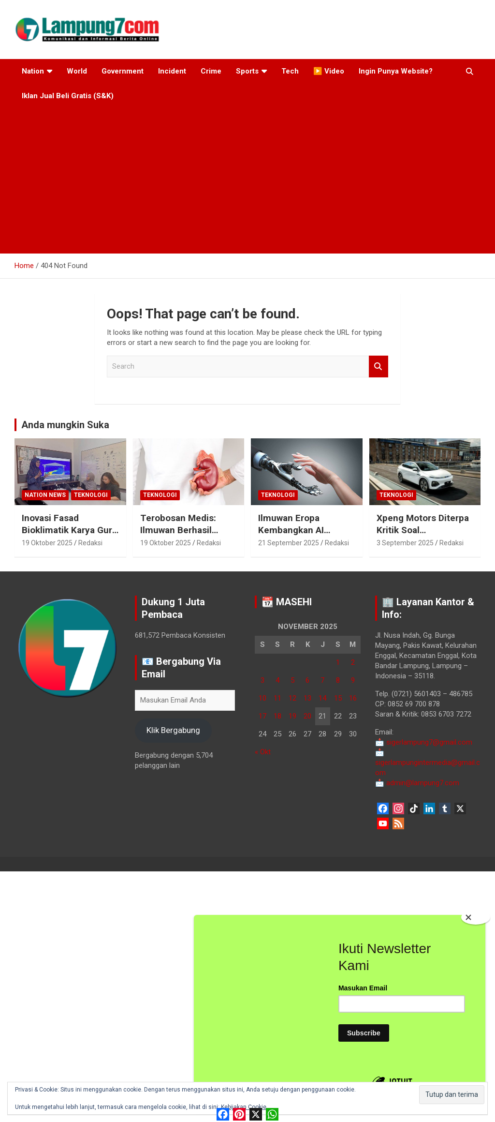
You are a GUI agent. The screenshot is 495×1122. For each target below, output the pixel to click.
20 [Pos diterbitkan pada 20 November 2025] (307, 716)
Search (378, 366)
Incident (172, 71)
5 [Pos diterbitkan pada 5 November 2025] (292, 680)
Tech (290, 71)
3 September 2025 (405, 543)
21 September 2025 (288, 543)
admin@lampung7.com (417, 782)
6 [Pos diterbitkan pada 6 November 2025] (307, 680)
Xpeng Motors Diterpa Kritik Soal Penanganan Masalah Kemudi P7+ (423, 535)
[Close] (475, 917)
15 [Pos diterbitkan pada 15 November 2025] (338, 698)
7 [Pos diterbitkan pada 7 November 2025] (322, 680)
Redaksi (90, 543)
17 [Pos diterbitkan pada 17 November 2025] (262, 716)
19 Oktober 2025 (47, 543)
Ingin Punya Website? (396, 71)
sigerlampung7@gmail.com (423, 742)
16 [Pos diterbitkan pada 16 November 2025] (353, 698)
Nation (33, 71)
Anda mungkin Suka (65, 425)
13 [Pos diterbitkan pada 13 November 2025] (307, 698)
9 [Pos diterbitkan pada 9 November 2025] (353, 680)
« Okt (263, 752)
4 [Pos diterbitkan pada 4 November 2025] (277, 680)
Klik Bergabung (173, 730)
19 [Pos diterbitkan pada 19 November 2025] (292, 716)
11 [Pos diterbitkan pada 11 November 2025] (277, 698)
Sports (247, 71)
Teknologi (91, 495)
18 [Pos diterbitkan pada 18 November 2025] (277, 716)
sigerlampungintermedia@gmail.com (427, 762)
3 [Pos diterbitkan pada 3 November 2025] (262, 680)
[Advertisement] (247, 181)
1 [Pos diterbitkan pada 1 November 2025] (338, 662)
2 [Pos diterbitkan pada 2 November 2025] (353, 662)
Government (123, 71)
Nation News (45, 495)
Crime (211, 71)
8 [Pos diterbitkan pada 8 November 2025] (338, 680)
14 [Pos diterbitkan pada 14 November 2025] (322, 698)
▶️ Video (328, 71)
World (77, 71)
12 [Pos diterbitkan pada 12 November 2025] (292, 698)
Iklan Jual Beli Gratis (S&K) (68, 95)
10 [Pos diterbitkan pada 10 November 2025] (262, 698)
